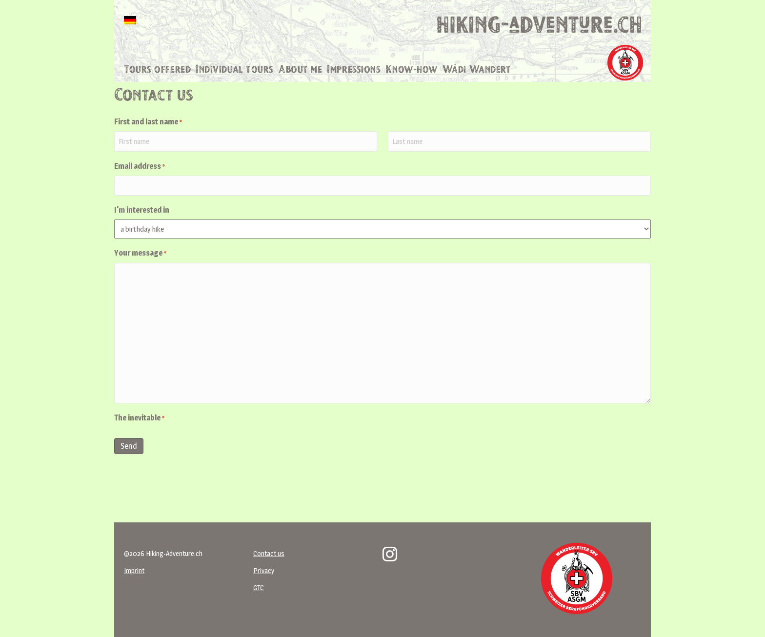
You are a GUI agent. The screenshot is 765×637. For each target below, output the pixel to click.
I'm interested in (141, 228)
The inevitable (139, 435)
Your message (140, 271)
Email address (139, 185)
